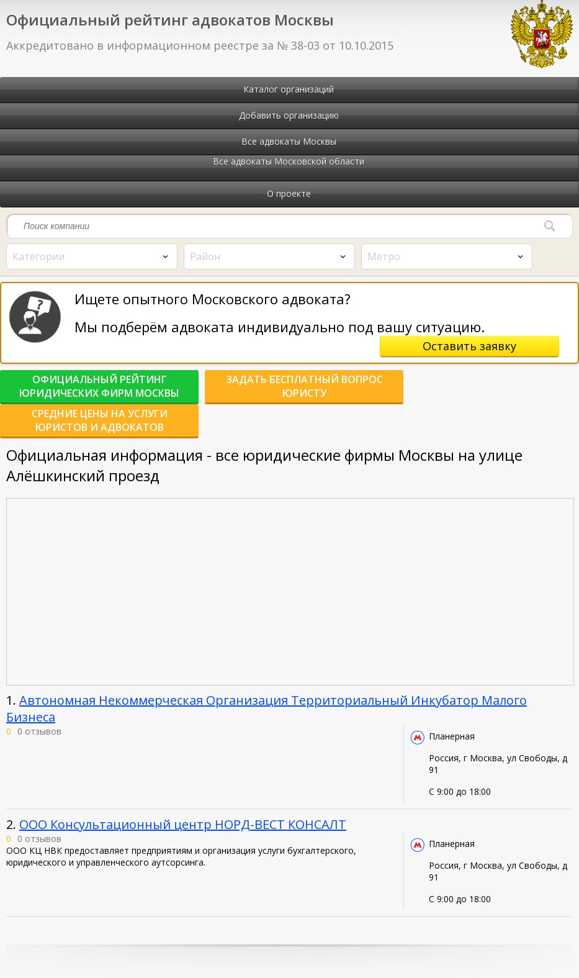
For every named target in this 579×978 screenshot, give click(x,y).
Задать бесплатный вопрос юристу (304, 386)
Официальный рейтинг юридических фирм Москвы (99, 386)
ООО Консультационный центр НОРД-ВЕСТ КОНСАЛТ (182, 824)
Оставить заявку (469, 345)
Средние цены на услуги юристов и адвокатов (100, 420)
